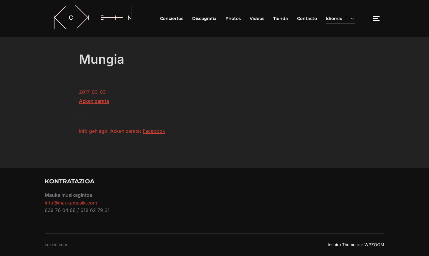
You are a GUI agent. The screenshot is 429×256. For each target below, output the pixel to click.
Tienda (280, 18)
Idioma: (340, 18)
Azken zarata (94, 101)
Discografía (204, 18)
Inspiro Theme (341, 244)
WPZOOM (374, 244)
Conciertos (171, 18)
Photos (233, 18)
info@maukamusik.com (71, 203)
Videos (257, 18)
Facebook (154, 131)
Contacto (307, 18)
